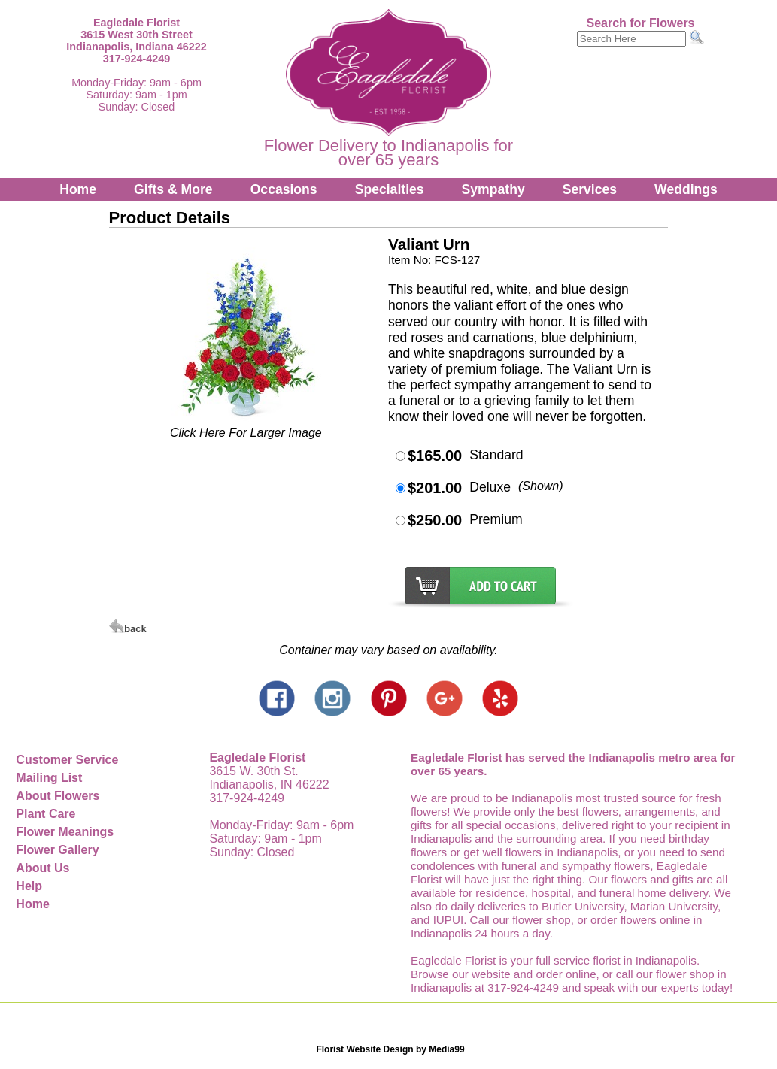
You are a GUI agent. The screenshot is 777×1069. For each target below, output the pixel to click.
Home (77, 189)
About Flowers (57, 795)
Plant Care (45, 813)
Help (29, 886)
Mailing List (49, 777)
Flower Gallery (57, 849)
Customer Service (67, 759)
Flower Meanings (65, 831)
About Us (42, 868)
